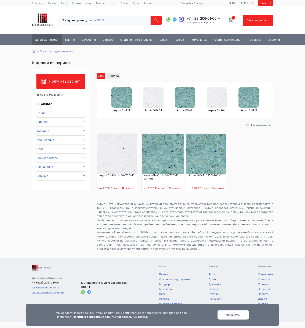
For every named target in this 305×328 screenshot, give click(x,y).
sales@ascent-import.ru (200, 27)
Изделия (274, 45)
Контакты (171, 4)
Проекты (113, 4)
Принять (233, 315)
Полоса (179, 45)
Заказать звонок (257, 25)
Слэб (163, 45)
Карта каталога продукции (48, 297)
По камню (254, 45)
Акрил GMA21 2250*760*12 (206, 181)
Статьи (156, 4)
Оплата (70, 4)
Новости (128, 4)
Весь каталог (49, 45)
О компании (38, 6)
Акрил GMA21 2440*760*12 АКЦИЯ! (161, 183)
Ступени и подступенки (136, 45)
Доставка (55, 4)
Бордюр (108, 45)
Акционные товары (227, 45)
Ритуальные (199, 45)
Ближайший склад (189, 5)
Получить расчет (64, 86)
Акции (99, 4)
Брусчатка (89, 45)
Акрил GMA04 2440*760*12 (116, 181)
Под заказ (83, 6)
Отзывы (143, 4)
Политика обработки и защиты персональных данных (110, 316)
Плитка (70, 45)
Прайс (262, 5)
